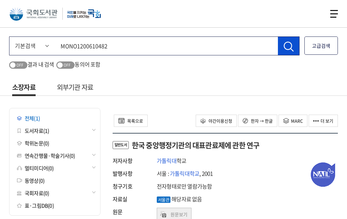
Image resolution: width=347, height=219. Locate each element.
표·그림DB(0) (35, 205)
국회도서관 (33, 13)
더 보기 (323, 121)
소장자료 (24, 87)
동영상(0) (30, 180)
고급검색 (321, 45)
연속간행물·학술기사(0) (46, 155)
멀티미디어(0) (35, 168)
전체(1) (28, 118)
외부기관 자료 (75, 87)
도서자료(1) (33, 130)
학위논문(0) (33, 143)
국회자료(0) (33, 193)
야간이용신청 (216, 121)
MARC (293, 121)
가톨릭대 (167, 161)
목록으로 (130, 121)
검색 (318, 14)
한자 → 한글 (258, 121)
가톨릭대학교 (184, 173)
